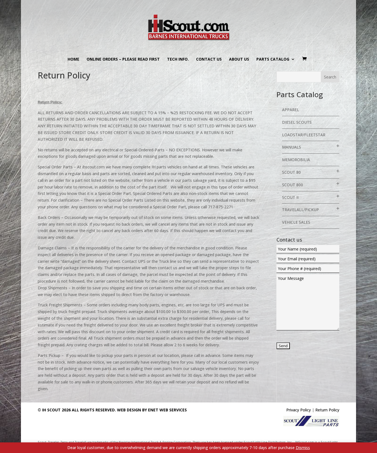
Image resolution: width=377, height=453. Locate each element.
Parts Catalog (272, 59)
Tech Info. (178, 59)
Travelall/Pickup (300, 209)
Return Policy (327, 410)
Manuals (291, 147)
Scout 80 (291, 172)
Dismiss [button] (303, 447)
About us (239, 59)
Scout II (290, 197)
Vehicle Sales (296, 222)
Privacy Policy (298, 410)
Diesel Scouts (297, 122)
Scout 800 (292, 184)
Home (73, 59)
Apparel (290, 109)
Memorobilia (296, 159)
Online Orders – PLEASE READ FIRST (123, 59)
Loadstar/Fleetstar (303, 134)
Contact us (209, 59)
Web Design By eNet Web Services (152, 410)
